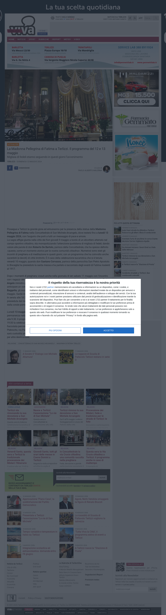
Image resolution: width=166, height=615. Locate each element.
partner (50, 287)
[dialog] (83, 307)
